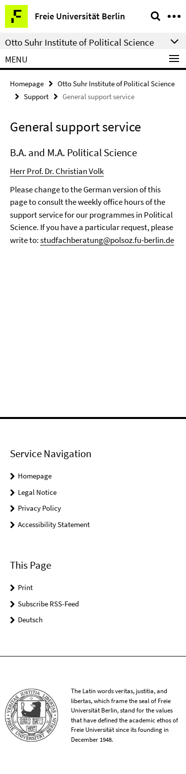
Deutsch (30, 619)
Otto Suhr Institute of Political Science (116, 83)
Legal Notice (37, 492)
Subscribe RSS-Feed (48, 603)
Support (36, 96)
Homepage (27, 83)
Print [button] (25, 587)
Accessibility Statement (54, 524)
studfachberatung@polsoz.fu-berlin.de (107, 240)
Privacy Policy (39, 508)
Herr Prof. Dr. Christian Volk (57, 171)
